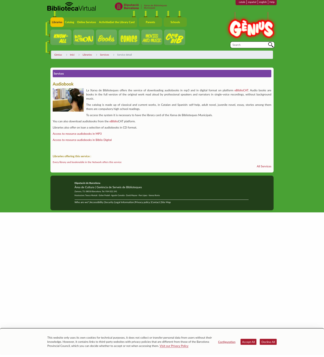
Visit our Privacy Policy (174, 345)
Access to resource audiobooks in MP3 (77, 133)
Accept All (248, 342)
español (252, 2)
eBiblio (113, 121)
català (242, 2)
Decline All (268, 342)
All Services (264, 166)
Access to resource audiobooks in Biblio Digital (82, 140)
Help (272, 2)
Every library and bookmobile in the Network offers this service (87, 162)
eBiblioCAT (241, 90)
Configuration (226, 342)
